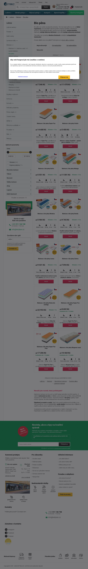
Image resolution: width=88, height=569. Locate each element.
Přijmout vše (64, 77)
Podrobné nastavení (23, 76)
